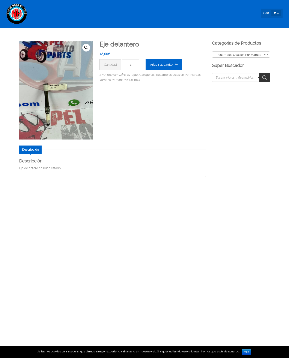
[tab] (30, 150)
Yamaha (105, 80)
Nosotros (218, 41)
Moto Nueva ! (158, 41)
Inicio (68, 41)
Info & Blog (244, 41)
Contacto (273, 41)
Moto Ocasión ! (190, 41)
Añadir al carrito (161, 64)
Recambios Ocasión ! (97, 41)
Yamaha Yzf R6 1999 (126, 80)
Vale (246, 351)
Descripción (30, 149)
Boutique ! (131, 41)
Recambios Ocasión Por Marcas (178, 74)
